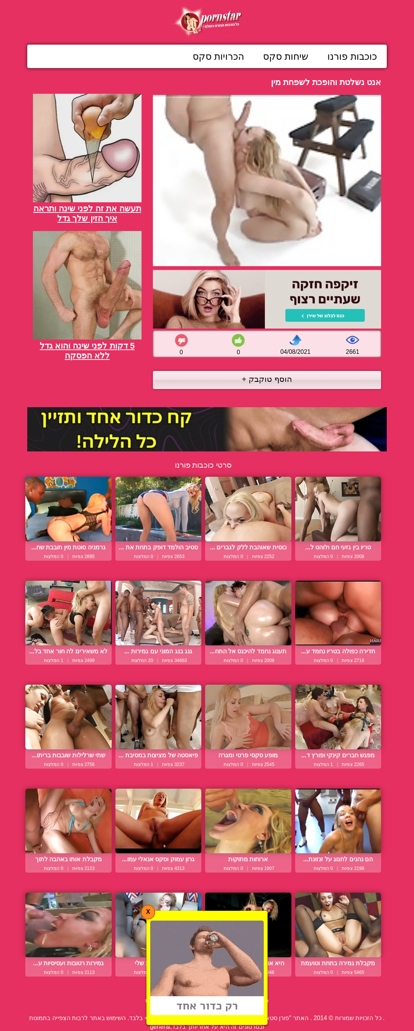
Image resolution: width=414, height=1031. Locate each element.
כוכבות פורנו (352, 56)
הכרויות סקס (218, 56)
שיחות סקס (285, 56)
